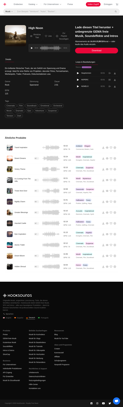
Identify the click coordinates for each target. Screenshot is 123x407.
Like (48, 36)
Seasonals (80, 189)
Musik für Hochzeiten (37, 354)
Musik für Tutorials (36, 346)
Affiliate (57, 357)
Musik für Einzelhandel (11, 380)
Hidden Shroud (20, 266)
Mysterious (87, 178)
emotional (45, 106)
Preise (70, 4)
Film (84, 171)
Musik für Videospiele (37, 350)
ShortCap (6, 354)
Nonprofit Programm (61, 365)
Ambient (79, 146)
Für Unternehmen (53, 4)
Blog (56, 334)
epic (29, 111)
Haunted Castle (20, 223)
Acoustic (79, 211)
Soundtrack (90, 171)
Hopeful (92, 160)
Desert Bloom (20, 256)
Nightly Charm (20, 202)
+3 (36, 191)
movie (9, 111)
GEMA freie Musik (9, 338)
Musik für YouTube (61, 338)
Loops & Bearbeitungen (85, 62)
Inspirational (87, 157)
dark (19, 116)
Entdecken (18, 4)
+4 (36, 256)
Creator (57, 349)
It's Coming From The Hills (23, 180)
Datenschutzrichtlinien (37, 376)
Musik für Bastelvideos (37, 342)
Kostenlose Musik (9, 342)
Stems (84, 67)
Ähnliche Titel (35, 36)
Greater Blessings (21, 212)
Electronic (79, 214)
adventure (39, 111)
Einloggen (108, 4)
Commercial (80, 149)
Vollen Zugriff (93, 4)
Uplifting (84, 203)
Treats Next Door (21, 191)
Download (96, 50)
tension (9, 116)
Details (8, 59)
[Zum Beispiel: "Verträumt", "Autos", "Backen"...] (64, 11)
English (7, 318)
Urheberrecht (34, 372)
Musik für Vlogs (34, 338)
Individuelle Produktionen (12, 368)
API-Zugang (7, 372)
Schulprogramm (60, 361)
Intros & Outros (8, 350)
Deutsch (30, 318)
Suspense (89, 168)
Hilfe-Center (33, 384)
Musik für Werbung (36, 358)
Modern (86, 149)
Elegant (87, 146)
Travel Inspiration (21, 147)
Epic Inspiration (20, 234)
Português (43, 318)
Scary (88, 200)
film (21, 106)
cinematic (10, 106)
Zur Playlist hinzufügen (62, 36)
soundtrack (32, 106)
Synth (92, 214)
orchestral (57, 106)
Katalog (33, 4)
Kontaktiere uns (34, 388)
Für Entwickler (8, 376)
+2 (36, 158)
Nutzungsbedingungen (37, 380)
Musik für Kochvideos (37, 334)
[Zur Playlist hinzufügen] (115, 147)
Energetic (79, 160)
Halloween (80, 200)
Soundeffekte (8, 346)
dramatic (19, 111)
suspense (52, 111)
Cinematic (86, 160)
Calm (91, 149)
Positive (78, 203)
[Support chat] (116, 401)
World (78, 157)
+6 (36, 180)
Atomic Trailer (20, 245)
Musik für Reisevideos (37, 362)
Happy (90, 203)
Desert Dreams (20, 158)
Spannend (34, 85)
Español (18, 318)
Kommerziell (59, 353)
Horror (78, 265)
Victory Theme (20, 169)
